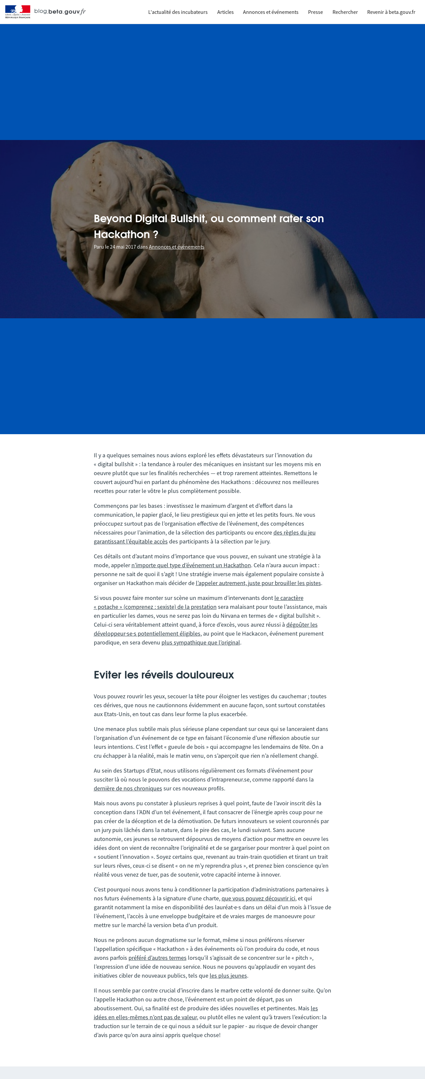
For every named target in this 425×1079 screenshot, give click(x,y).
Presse (315, 12)
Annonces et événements (271, 12)
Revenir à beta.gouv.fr (391, 12)
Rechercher (345, 12)
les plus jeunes (228, 975)
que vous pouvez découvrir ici (258, 898)
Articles (225, 12)
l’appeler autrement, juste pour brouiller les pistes (258, 583)
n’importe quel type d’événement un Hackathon (191, 565)
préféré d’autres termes (157, 957)
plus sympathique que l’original (200, 642)
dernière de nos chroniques (128, 788)
